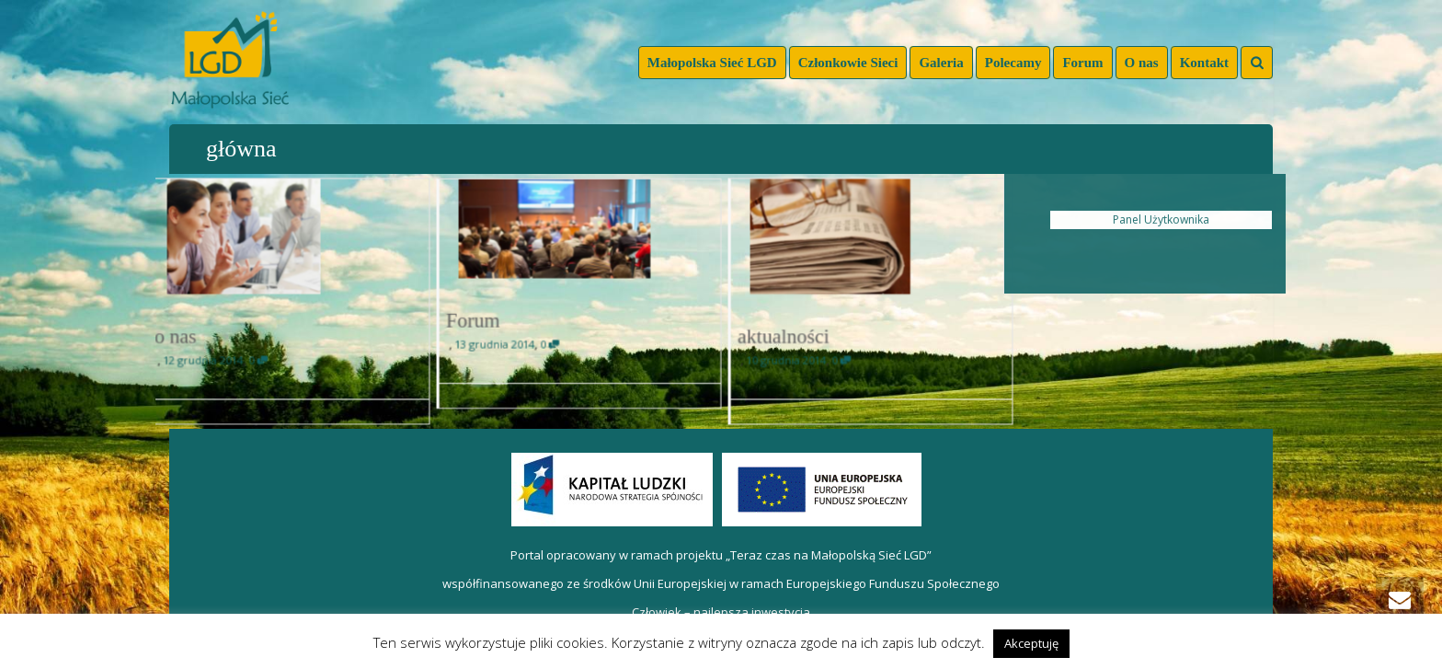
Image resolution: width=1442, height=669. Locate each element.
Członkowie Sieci (848, 62)
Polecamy (1013, 62)
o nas (180, 335)
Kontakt (1204, 62)
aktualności (787, 335)
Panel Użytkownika (1161, 219)
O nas (1142, 62)
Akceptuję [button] (1031, 643)
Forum (1082, 62)
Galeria (941, 62)
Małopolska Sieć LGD (712, 62)
